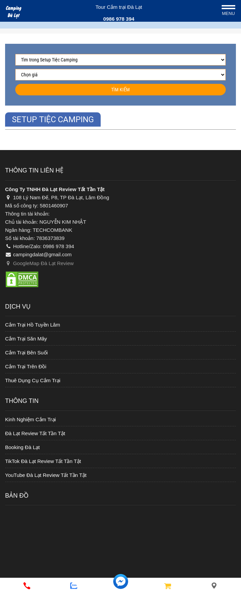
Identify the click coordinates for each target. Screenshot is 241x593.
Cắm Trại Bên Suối (26, 352)
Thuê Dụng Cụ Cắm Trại (32, 380)
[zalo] (73, 586)
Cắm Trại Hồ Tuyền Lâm (32, 325)
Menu (228, 13)
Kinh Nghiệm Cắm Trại (30, 419)
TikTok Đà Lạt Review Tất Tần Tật (43, 461)
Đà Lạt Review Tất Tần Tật (35, 433)
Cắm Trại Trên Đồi (25, 366)
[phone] (26, 586)
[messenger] (120, 585)
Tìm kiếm (120, 89)
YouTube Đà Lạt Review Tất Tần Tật (45, 475)
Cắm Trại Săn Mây (26, 338)
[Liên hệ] (214, 586)
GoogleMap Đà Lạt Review (39, 263)
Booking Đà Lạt (22, 447)
